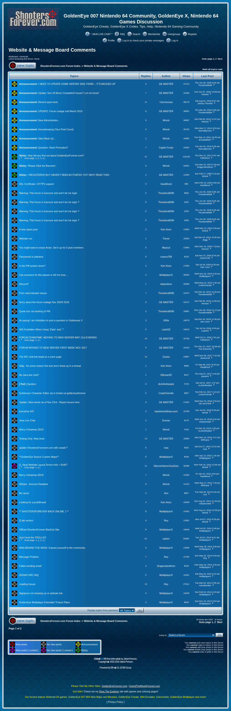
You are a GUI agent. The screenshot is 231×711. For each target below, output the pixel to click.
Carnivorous (166, 102)
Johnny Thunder (205, 103)
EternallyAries (205, 131)
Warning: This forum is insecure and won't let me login (48, 193)
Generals (24, 56)
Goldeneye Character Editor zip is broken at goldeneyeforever (52, 393)
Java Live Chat (27, 420)
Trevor (166, 238)
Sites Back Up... (47, 138)
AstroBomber (205, 585)
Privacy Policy (115, 702)
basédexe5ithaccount (166, 411)
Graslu (166, 356)
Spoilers (31, 384)
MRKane (205, 440)
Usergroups (174, 34)
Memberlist (154, 34)
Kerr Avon (166, 229)
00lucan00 (166, 375)
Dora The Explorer (109, 691)
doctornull (205, 358)
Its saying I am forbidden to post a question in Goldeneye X (51, 320)
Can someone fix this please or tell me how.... (43, 275)
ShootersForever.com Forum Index (60, 66)
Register (192, 34)
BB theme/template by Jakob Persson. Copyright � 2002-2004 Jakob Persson (115, 660)
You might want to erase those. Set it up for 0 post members (51, 247)
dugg (205, 240)
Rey (166, 520)
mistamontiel (205, 422)
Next (220, 59)
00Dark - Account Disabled (33, 484)
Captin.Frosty (166, 147)
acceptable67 (205, 140)
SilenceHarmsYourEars (166, 466)
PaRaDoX (205, 158)
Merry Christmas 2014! (31, 475)
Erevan (166, 420)
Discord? (24, 284)
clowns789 (166, 256)
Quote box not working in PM (34, 311)
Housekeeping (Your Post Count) (56, 129)
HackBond (166, 184)
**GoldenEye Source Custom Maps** (39, 456)
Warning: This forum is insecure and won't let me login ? (49, 202)
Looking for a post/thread (32, 502)
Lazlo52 (166, 329)
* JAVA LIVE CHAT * (101, 34)
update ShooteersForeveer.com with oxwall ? (43, 447)
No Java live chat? (29, 375)
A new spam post (28, 229)
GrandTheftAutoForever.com (144, 686)
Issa (166, 447)
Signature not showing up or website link (41, 593)
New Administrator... (49, 120)
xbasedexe (166, 284)
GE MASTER (166, 84)
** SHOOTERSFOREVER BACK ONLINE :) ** (44, 511)
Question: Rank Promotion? (53, 147)
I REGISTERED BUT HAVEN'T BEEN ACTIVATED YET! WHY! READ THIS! (68, 174)
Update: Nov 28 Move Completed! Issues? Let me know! (68, 93)
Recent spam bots (48, 102)
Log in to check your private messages (143, 40)
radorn (166, 538)
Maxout (205, 94)
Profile (111, 40)
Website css (25, 238)
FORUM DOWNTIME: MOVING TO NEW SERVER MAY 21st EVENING (58, 337)
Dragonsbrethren (205, 167)
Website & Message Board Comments (52, 50)
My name (24, 493)
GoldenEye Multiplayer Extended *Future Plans (44, 602)
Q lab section (26, 520)
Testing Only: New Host (31, 438)
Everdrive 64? (26, 411)
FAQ (122, 34)
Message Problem (29, 556)
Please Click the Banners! (42, 165)
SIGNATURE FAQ (29, 575)
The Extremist (205, 349)
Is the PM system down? (32, 265)
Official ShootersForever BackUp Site (39, 529)
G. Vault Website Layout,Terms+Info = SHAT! (43, 464)
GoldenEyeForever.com (114, 686)
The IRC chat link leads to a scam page (40, 356)
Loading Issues (27, 584)
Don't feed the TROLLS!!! (32, 537)
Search (136, 34)
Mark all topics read (212, 69)
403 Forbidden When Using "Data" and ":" (41, 329)
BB (112, 667)
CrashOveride (205, 285)
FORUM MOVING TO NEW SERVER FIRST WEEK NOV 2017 (53, 347)
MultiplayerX (166, 275)
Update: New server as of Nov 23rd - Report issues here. (49, 402)
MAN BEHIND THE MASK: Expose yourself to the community (52, 547)
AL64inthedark (166, 384)
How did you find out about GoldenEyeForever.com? (56, 155)
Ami (166, 493)
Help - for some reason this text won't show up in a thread (50, 365)
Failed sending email (30, 566)
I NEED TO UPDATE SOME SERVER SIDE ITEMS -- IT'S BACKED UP (76, 84)
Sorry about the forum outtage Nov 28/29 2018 (44, 302)
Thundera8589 (205, 85)
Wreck (166, 120)
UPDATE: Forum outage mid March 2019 (60, 111)
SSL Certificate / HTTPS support (36, 184)
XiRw (166, 320)
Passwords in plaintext (31, 256)
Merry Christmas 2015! (31, 429)
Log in (175, 40)
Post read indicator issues (33, 293)
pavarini (205, 376)
